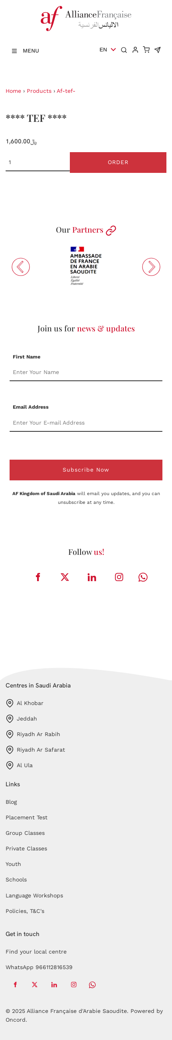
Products (39, 91)
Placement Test (26, 817)
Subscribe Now (86, 469)
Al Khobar (24, 703)
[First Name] (86, 372)
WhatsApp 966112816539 (39, 967)
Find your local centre (36, 951)
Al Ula (19, 765)
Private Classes (26, 848)
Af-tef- (66, 91)
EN (103, 50)
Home (13, 91)
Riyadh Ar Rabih (33, 734)
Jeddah (21, 719)
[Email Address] (86, 423)
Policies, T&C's (25, 911)
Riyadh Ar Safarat (35, 750)
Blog (11, 802)
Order (118, 162)
